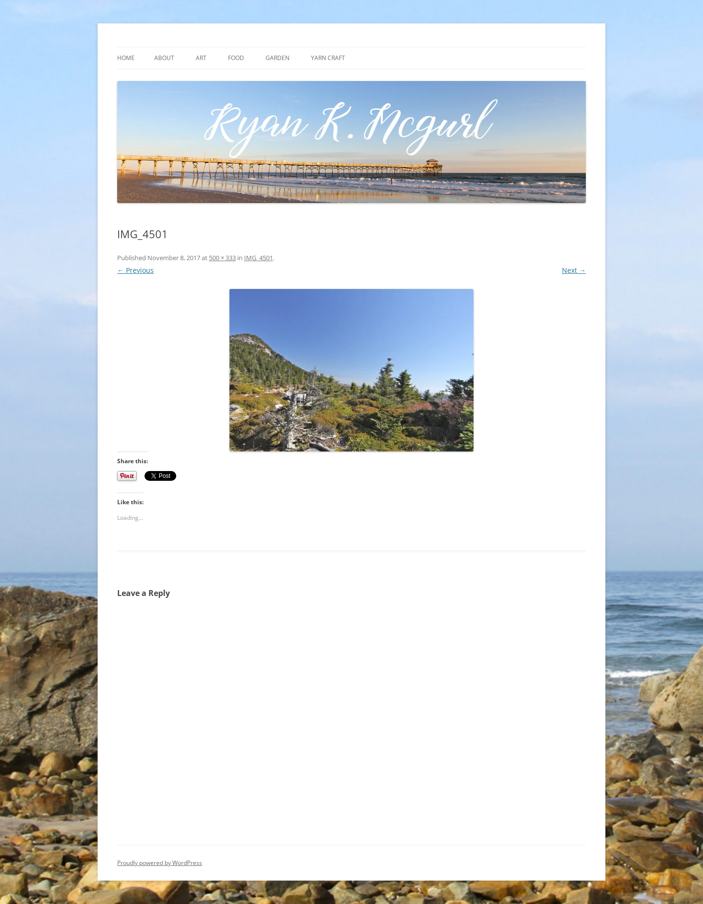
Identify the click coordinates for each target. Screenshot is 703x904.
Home (126, 58)
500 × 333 (222, 257)
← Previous (135, 270)
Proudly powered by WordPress (159, 863)
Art (201, 58)
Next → (574, 270)
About (164, 58)
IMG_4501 (258, 257)
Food (236, 58)
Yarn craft (328, 58)
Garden (277, 58)
